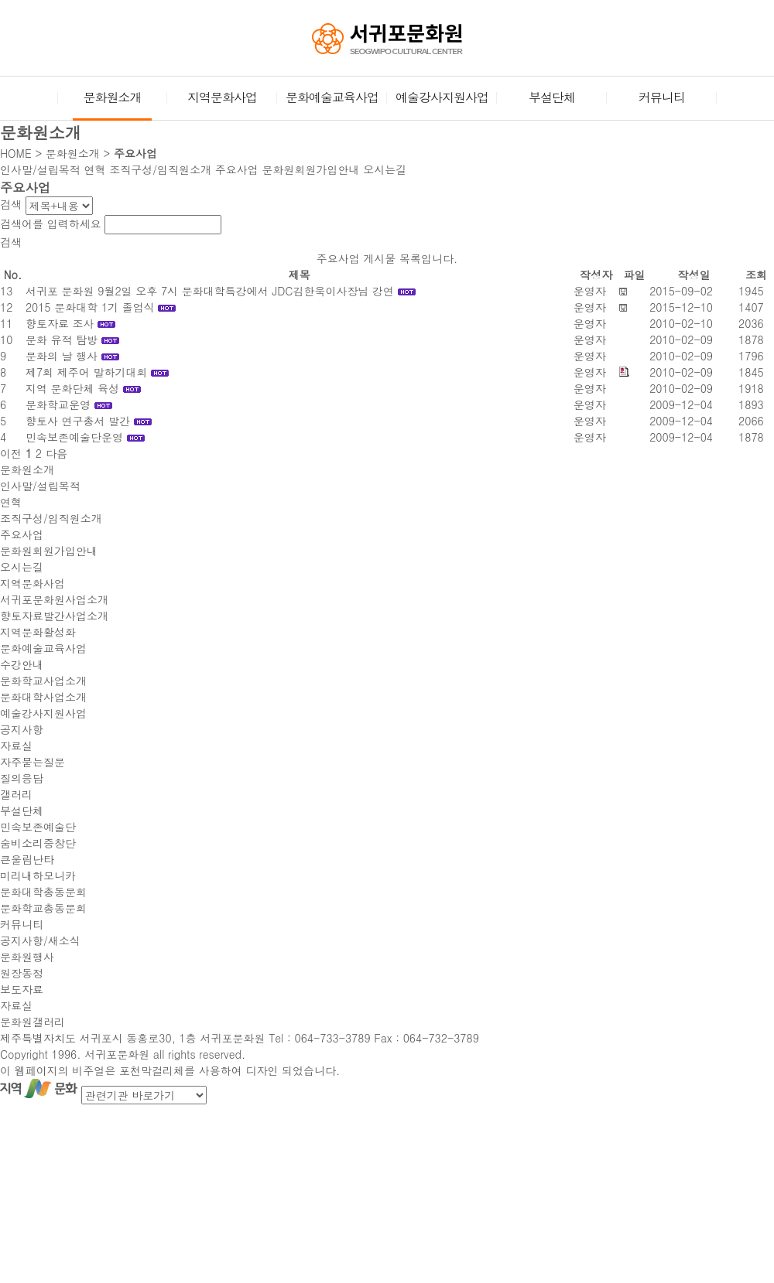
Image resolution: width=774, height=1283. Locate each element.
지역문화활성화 (38, 632)
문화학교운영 (58, 404)
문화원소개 (112, 104)
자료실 (16, 745)
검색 (11, 204)
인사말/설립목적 (40, 169)
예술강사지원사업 (442, 97)
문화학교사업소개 (43, 680)
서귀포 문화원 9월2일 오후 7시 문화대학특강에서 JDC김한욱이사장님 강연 (210, 291)
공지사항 (21, 729)
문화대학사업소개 (43, 697)
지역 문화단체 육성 (72, 388)
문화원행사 (27, 956)
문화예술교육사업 (332, 97)
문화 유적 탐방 (62, 339)
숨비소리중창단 (38, 843)
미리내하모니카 (38, 875)
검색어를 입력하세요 (50, 223)
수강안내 (21, 664)
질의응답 (21, 778)
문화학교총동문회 (43, 908)
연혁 (95, 169)
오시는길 (384, 169)
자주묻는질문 (32, 761)
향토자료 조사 (60, 323)
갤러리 (16, 794)
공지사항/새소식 (40, 940)
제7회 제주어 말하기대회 (87, 372)
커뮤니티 (662, 97)
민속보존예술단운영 (74, 437)
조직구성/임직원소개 (160, 169)
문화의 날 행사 (62, 355)
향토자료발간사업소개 (54, 615)
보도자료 (21, 989)
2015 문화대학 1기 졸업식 (90, 307)
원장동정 (21, 973)
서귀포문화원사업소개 (54, 599)
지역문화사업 (222, 97)
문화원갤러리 (32, 1021)
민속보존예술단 (38, 826)
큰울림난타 (27, 859)
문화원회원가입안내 (310, 169)
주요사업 (237, 169)
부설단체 (552, 97)
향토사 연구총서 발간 (78, 420)
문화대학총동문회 (43, 891)
